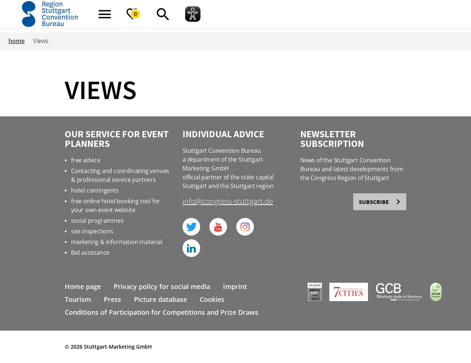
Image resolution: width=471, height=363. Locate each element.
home (16, 40)
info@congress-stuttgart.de (228, 202)
